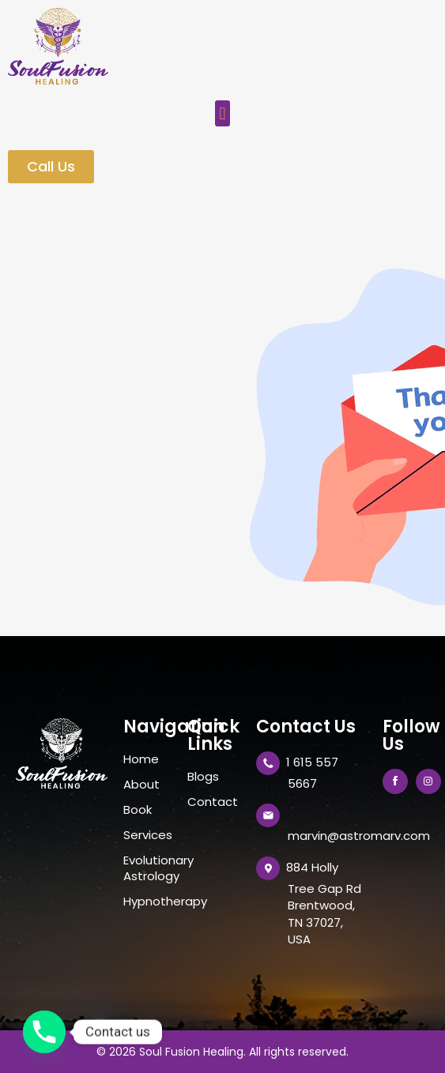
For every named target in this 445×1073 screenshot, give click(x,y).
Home (141, 759)
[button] (222, 113)
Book (137, 810)
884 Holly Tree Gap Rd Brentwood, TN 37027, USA (323, 903)
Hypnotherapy (147, 901)
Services (147, 835)
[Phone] (44, 1032)
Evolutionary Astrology (147, 868)
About (141, 785)
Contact (212, 802)
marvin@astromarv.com (359, 835)
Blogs (203, 777)
